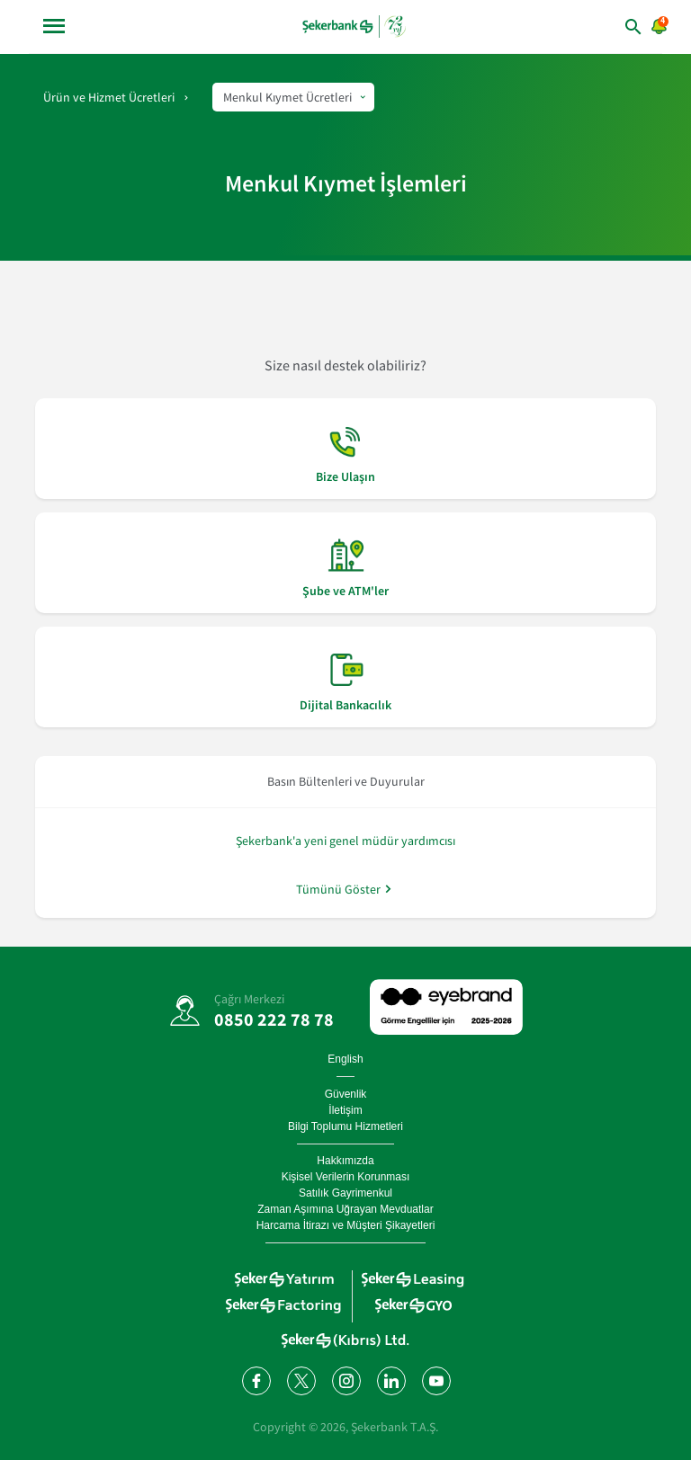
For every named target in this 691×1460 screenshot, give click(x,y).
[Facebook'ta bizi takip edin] (255, 1380)
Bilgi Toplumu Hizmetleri (345, 1126)
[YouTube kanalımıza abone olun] (435, 1380)
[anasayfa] (355, 26)
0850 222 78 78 (274, 1019)
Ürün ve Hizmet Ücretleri (109, 97)
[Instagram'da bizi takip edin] (345, 1380)
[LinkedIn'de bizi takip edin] (390, 1380)
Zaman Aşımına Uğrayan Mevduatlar (345, 1209)
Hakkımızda (345, 1160)
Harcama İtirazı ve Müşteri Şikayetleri (345, 1225)
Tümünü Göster (338, 888)
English (345, 1059)
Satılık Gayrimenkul (345, 1193)
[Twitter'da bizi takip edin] (300, 1380)
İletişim (345, 1110)
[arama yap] (607, 26)
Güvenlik (346, 1094)
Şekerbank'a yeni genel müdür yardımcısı (345, 840)
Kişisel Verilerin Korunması (346, 1177)
